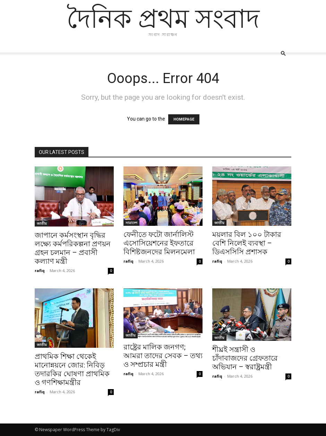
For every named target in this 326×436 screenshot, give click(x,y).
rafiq (40, 270)
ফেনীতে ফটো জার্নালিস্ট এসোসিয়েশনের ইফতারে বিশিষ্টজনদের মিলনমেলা (159, 243)
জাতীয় (42, 223)
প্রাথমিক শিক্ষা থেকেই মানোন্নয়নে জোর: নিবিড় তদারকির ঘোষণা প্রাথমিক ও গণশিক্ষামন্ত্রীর (72, 369)
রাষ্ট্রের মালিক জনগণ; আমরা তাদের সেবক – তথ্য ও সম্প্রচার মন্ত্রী (163, 356)
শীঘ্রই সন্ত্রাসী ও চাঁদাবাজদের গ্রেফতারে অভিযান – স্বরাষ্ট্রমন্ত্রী (245, 358)
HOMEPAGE (183, 119)
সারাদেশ (131, 222)
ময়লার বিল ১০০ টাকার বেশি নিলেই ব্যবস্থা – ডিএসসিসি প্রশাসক (246, 243)
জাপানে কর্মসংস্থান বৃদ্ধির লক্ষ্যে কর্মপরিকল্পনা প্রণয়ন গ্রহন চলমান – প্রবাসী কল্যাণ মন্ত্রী (73, 248)
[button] (283, 53)
